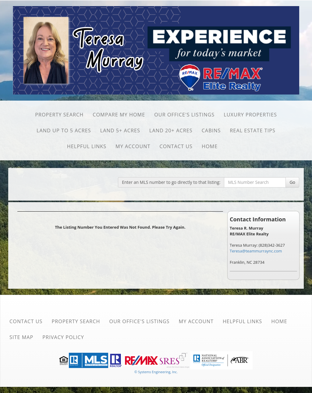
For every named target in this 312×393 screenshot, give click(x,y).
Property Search (59, 114)
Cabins (211, 130)
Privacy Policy (63, 337)
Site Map (21, 337)
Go (292, 182)
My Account (132, 146)
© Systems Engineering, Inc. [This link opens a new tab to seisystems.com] (156, 372)
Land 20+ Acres (171, 130)
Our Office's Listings (184, 114)
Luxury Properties (250, 114)
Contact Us (176, 146)
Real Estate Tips (252, 130)
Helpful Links (86, 146)
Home (210, 146)
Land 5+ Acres (120, 130)
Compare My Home (119, 114)
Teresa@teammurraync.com (256, 251)
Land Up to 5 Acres (64, 130)
